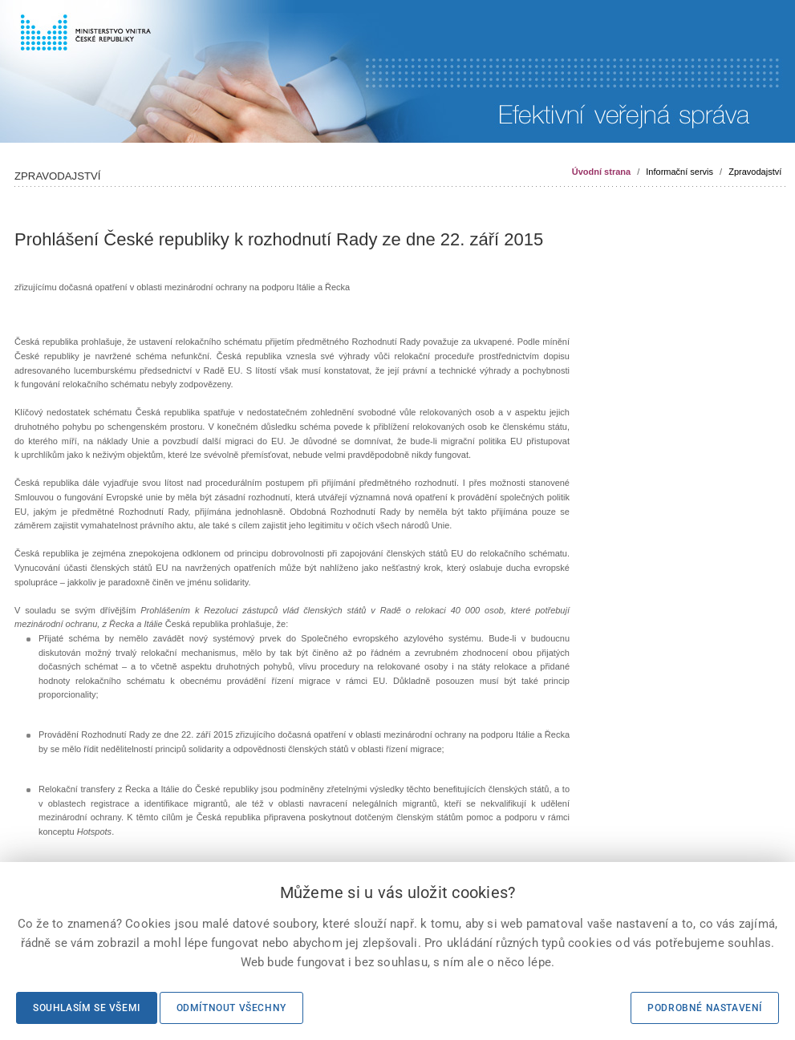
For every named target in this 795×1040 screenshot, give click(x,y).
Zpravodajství (754, 171)
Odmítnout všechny (231, 1008)
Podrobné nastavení (704, 1008)
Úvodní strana (601, 171)
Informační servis (679, 171)
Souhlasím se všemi (86, 1008)
